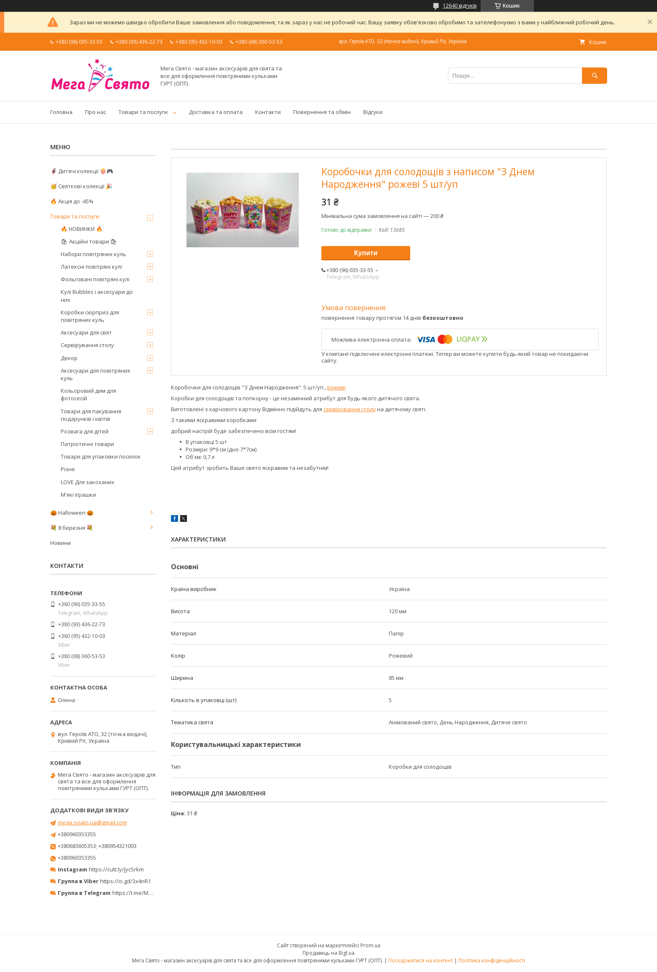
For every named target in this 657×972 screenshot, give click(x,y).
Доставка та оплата (216, 112)
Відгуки (373, 112)
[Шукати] (594, 75)
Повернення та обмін (322, 112)
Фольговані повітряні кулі (95, 279)
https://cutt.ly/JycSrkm (116, 869)
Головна (61, 112)
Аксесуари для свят (86, 332)
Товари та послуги (143, 112)
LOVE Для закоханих (87, 482)
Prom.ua (370, 945)
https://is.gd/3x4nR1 (125, 881)
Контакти (268, 112)
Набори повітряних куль (93, 254)
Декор (69, 358)
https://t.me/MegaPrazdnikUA (150, 893)
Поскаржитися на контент (420, 960)
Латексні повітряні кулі (91, 266)
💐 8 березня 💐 (71, 527)
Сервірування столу (87, 345)
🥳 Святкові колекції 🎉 (81, 186)
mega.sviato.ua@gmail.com (92, 822)
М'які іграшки (78, 494)
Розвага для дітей (85, 431)
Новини (60, 543)
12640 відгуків (459, 5)
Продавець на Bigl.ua (328, 952)
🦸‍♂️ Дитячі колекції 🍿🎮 (81, 171)
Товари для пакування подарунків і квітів (91, 414)
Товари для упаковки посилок (101, 456)
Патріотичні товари (87, 444)
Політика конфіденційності (491, 960)
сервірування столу (349, 409)
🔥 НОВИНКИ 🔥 (82, 229)
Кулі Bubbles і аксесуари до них (97, 295)
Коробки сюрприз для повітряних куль (90, 316)
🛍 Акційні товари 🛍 (89, 241)
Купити (366, 253)
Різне (68, 469)
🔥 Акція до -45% (71, 201)
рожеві (336, 387)
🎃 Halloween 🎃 (71, 512)
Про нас (95, 112)
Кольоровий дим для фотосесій (88, 394)
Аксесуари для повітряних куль (95, 374)
